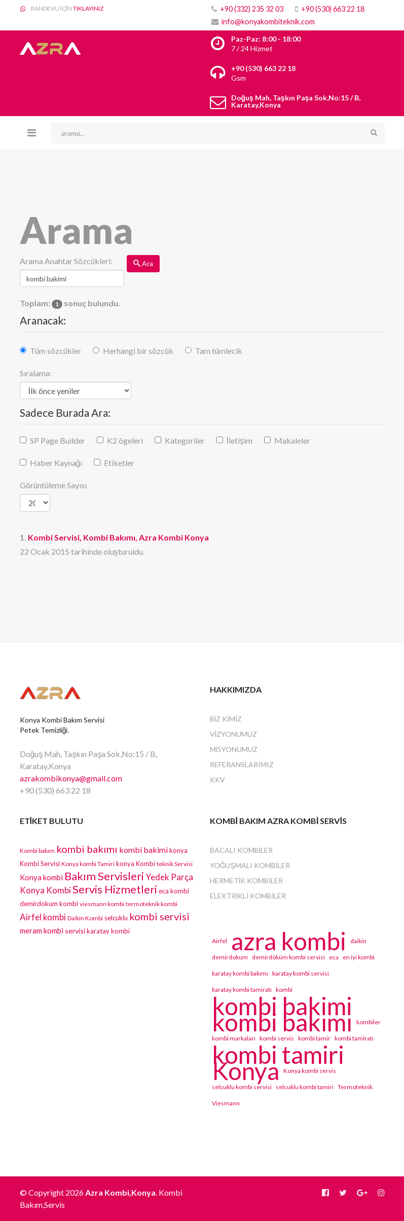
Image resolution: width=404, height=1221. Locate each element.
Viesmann (226, 1103)
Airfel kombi (43, 917)
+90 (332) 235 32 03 (251, 9)
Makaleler (292, 440)
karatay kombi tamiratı (242, 989)
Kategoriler (185, 440)
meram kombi (41, 930)
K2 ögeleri (125, 440)
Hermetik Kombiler (246, 880)
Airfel (219, 941)
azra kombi (288, 941)
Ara (143, 263)
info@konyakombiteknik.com (268, 21)
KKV (217, 779)
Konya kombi (41, 877)
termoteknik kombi (151, 904)
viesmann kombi (102, 904)
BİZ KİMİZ (226, 718)
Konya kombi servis (309, 1070)
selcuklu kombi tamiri (305, 1087)
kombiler (368, 1022)
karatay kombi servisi (300, 973)
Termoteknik (355, 1087)
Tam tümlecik (218, 350)
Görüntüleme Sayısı (53, 485)
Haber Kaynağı (56, 463)
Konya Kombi (45, 890)
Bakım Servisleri (104, 876)
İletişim (239, 440)
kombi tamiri (278, 1055)
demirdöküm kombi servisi (288, 957)
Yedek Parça (169, 877)
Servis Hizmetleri (114, 889)
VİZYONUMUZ (234, 734)
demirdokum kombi (49, 904)
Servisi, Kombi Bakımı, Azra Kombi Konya (118, 537)
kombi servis (277, 1038)
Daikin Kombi (85, 918)
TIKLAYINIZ (88, 8)
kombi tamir (314, 1038)
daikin (358, 941)
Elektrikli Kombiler (248, 895)
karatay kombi (108, 931)
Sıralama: (36, 373)
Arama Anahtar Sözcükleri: (66, 261)
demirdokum (230, 957)
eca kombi (174, 891)
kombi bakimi (143, 849)
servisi (75, 930)
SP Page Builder (57, 440)
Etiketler (119, 463)
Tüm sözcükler (55, 350)
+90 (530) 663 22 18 (332, 9)
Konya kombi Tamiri (88, 864)
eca (334, 957)
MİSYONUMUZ (234, 749)
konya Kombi (135, 863)
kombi (284, 989)
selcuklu (116, 918)
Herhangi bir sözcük (138, 350)
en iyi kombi (359, 957)
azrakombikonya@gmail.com (71, 778)
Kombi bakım (37, 850)
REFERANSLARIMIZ (242, 764)
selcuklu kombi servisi (242, 1087)
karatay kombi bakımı (240, 973)
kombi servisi (159, 916)
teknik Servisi (175, 864)
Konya (245, 1071)
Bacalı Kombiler (241, 850)
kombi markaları (233, 1038)
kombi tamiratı (354, 1038)
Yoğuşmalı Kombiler (250, 865)
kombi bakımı (87, 849)
